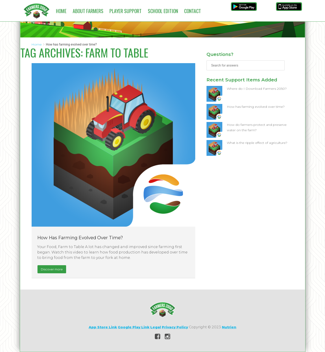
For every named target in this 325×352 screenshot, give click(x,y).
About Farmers (88, 11)
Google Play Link (133, 327)
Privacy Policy (175, 327)
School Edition (163, 11)
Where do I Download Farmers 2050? (257, 89)
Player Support (125, 11)
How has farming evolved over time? (80, 237)
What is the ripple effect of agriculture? (257, 143)
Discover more (52, 269)
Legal (155, 327)
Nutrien (229, 327)
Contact (192, 11)
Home (61, 11)
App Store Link (103, 327)
